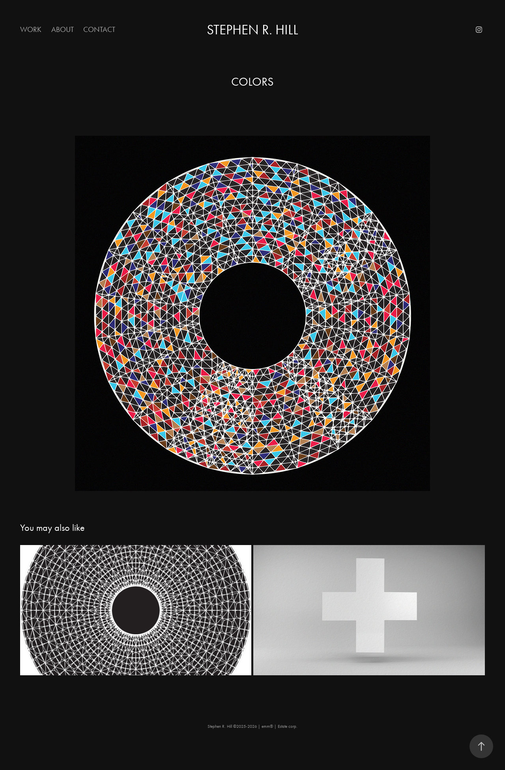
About (62, 29)
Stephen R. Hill (252, 30)
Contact (99, 29)
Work (30, 29)
